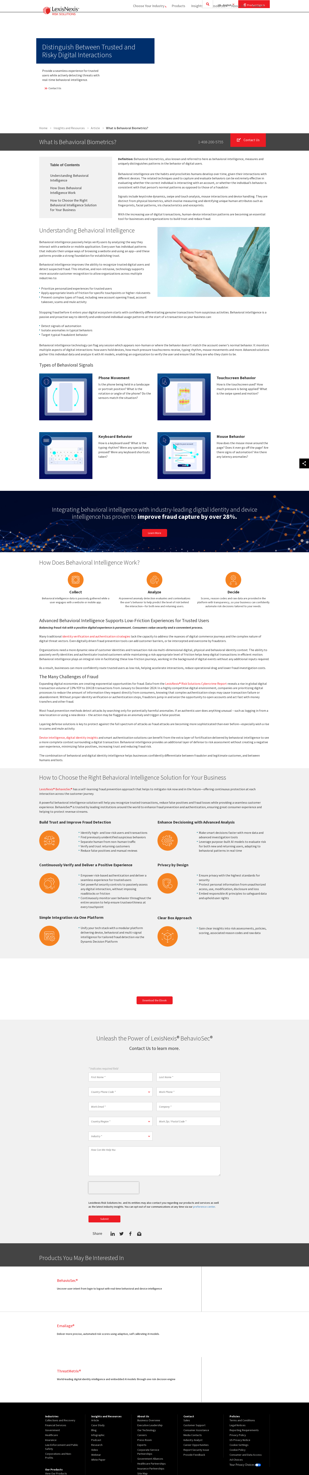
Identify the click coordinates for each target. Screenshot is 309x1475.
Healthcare (51, 1390)
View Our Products (56, 1428)
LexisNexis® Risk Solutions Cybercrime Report (196, 684)
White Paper (98, 1414)
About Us (236, 19)
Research (96, 1400)
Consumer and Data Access (246, 1409)
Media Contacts (192, 1390)
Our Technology (146, 1385)
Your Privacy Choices (245, 1419)
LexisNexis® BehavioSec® (55, 789)
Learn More (154, 533)
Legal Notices (238, 1380)
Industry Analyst (192, 1395)
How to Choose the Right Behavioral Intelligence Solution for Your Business (73, 205)
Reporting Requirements (244, 1385)
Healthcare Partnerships (151, 1418)
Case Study (98, 1380)
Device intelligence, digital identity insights (68, 737)
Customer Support (194, 1380)
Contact (258, 19)
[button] (120, 1092)
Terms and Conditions (242, 1375)
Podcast (96, 1395)
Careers (142, 1390)
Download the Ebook (154, 1000)
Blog (94, 1385)
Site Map (142, 1428)
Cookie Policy (238, 1404)
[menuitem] (176, 19)
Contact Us (52, 88)
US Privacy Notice (240, 1395)
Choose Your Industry (145, 19)
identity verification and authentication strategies (96, 636)
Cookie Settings (239, 1400)
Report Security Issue (196, 1404)
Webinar (96, 1409)
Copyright (82, 1460)
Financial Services (55, 1380)
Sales (186, 1375)
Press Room (144, 1395)
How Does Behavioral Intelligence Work (66, 190)
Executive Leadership (150, 1380)
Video (94, 1404)
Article (95, 1375)
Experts (141, 1400)
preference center (204, 1207)
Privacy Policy (238, 1390)
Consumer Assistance (196, 1385)
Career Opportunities (196, 1400)
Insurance (51, 1395)
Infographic (98, 1390)
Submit (104, 1219)
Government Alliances (150, 1413)
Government (52, 1385)
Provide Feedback (194, 1409)
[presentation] (113, 1188)
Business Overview (148, 1375)
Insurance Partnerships (150, 1423)
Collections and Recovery (60, 1375)
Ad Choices (236, 1414)
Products (176, 19)
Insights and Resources (206, 19)
